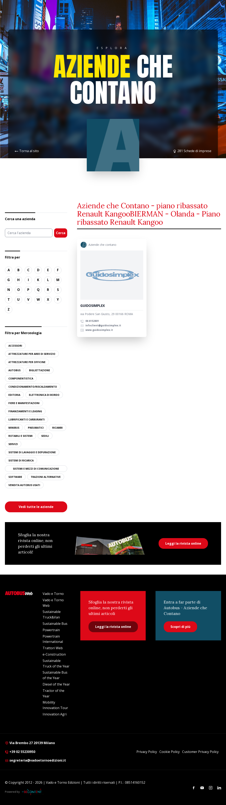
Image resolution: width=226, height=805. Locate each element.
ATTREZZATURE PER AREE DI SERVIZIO (31, 354)
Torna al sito (29, 151)
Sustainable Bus (55, 623)
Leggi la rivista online (183, 543)
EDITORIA (14, 395)
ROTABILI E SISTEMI (20, 436)
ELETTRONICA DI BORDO (44, 395)
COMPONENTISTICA (20, 378)
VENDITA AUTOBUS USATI (24, 485)
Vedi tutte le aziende (36, 506)
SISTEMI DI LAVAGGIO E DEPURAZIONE (32, 452)
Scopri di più (180, 626)
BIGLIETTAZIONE (39, 370)
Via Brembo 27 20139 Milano (30, 743)
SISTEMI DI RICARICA (21, 460)
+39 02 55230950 (20, 751)
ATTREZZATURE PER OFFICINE (26, 362)
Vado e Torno (53, 593)
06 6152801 (89, 321)
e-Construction (54, 654)
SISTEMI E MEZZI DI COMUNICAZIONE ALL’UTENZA (36, 469)
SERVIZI (13, 444)
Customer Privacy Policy (200, 751)
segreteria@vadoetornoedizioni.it (35, 760)
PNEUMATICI (36, 427)
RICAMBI (57, 427)
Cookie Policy (169, 751)
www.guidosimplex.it (96, 330)
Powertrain (51, 630)
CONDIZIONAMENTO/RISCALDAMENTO (32, 386)
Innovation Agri (55, 714)
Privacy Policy (146, 751)
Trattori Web (53, 648)
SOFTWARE (15, 477)
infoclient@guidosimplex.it (100, 325)
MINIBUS (13, 427)
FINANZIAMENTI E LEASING (25, 411)
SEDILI (45, 436)
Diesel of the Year (56, 684)
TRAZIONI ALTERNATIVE (46, 477)
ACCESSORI (15, 345)
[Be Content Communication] (33, 792)
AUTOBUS (14, 370)
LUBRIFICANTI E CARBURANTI (26, 419)
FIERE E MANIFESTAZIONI (24, 403)
